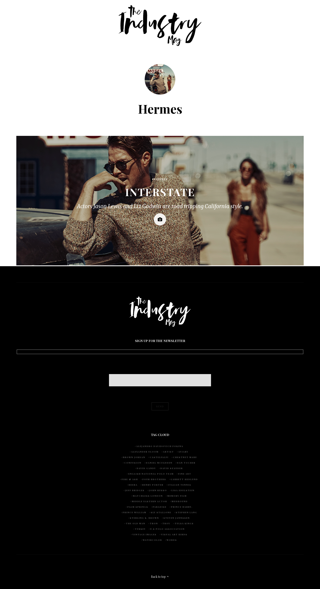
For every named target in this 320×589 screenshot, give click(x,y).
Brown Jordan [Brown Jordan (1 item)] (134, 457)
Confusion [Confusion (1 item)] (132, 462)
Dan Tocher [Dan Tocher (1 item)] (186, 462)
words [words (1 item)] (172, 540)
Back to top (160, 577)
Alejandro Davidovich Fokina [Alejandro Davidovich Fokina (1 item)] (159, 446)
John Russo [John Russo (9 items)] (158, 490)
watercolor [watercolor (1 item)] (152, 540)
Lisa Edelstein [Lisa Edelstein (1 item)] (182, 490)
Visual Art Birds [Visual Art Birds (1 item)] (174, 534)
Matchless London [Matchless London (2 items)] (148, 495)
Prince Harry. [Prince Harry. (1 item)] (181, 506)
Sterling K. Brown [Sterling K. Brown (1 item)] (144, 517)
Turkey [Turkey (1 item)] (140, 529)
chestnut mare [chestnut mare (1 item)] (185, 457)
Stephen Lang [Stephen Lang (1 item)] (186, 512)
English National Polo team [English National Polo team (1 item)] (151, 473)
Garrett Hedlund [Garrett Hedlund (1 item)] (184, 479)
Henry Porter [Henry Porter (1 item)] (152, 484)
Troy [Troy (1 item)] (166, 523)
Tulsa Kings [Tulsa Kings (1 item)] (184, 523)
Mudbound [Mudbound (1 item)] (180, 501)
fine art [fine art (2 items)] (184, 473)
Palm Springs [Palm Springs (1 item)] (137, 506)
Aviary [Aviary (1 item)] (183, 451)
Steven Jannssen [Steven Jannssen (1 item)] (176, 517)
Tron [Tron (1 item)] (154, 523)
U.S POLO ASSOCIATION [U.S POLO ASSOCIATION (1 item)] (167, 529)
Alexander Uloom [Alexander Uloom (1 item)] (145, 451)
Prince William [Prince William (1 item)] (134, 512)
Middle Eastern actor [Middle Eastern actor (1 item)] (149, 501)
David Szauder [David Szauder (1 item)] (171, 468)
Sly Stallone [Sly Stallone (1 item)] (161, 512)
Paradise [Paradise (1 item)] (160, 506)
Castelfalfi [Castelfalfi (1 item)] (159, 457)
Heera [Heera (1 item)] (133, 484)
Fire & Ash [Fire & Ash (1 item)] (130, 479)
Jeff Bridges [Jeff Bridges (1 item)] (134, 490)
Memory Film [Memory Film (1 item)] (177, 495)
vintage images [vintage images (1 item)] (144, 534)
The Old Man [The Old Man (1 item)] (135, 523)
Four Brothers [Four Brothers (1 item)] (154, 479)
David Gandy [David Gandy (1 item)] (146, 468)
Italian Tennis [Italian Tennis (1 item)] (179, 484)
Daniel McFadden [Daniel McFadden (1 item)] (159, 462)
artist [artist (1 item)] (168, 451)
